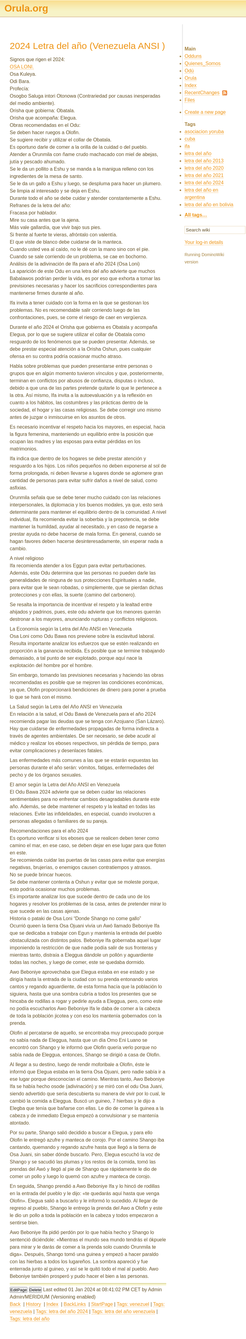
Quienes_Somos (202, 63)
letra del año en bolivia (208, 204)
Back (15, 1304)
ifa (187, 146)
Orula (190, 78)
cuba (189, 138)
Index (52, 1304)
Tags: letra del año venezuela (123, 1311)
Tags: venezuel (133, 1304)
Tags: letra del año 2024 (62, 1311)
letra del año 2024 (203, 182)
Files (189, 100)
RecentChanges (202, 92)
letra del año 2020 (203, 168)
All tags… (195, 214)
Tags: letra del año (30, 1318)
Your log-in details (203, 242)
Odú (189, 70)
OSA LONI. (22, 66)
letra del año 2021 (203, 175)
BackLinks (75, 1304)
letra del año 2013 (203, 160)
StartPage (102, 1304)
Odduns (193, 56)
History (33, 1304)
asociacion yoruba (204, 131)
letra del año (197, 153)
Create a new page (205, 112)
